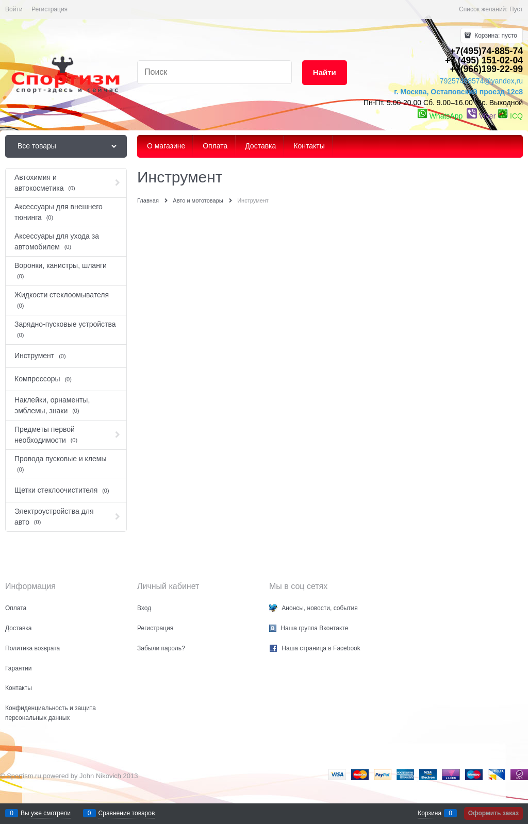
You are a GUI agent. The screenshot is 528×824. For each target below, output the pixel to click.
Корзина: (495, 35)
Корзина (429, 813)
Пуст (516, 9)
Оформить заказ (493, 813)
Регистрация (49, 9)
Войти (14, 9)
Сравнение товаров (126, 813)
